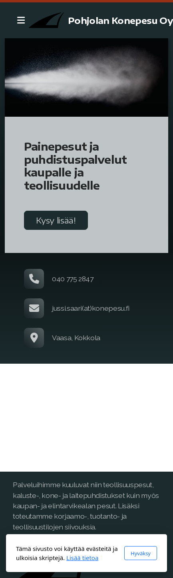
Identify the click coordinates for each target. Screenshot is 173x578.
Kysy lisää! (56, 220)
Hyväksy (141, 553)
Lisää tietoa (82, 558)
